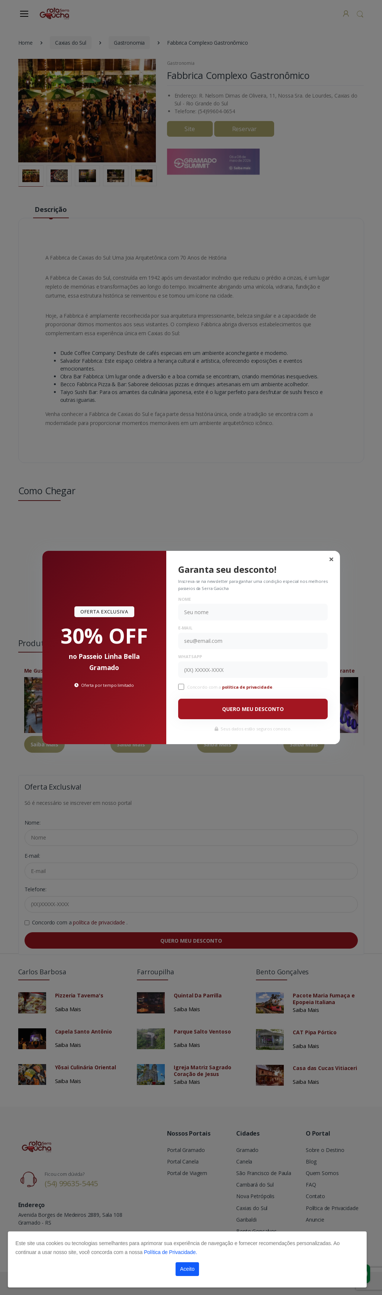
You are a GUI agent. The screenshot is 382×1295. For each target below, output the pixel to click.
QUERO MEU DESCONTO (253, 708)
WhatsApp (190, 656)
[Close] (331, 559)
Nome (184, 599)
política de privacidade (247, 687)
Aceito (187, 1269)
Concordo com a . (230, 687)
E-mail (185, 628)
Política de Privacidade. (170, 1252)
